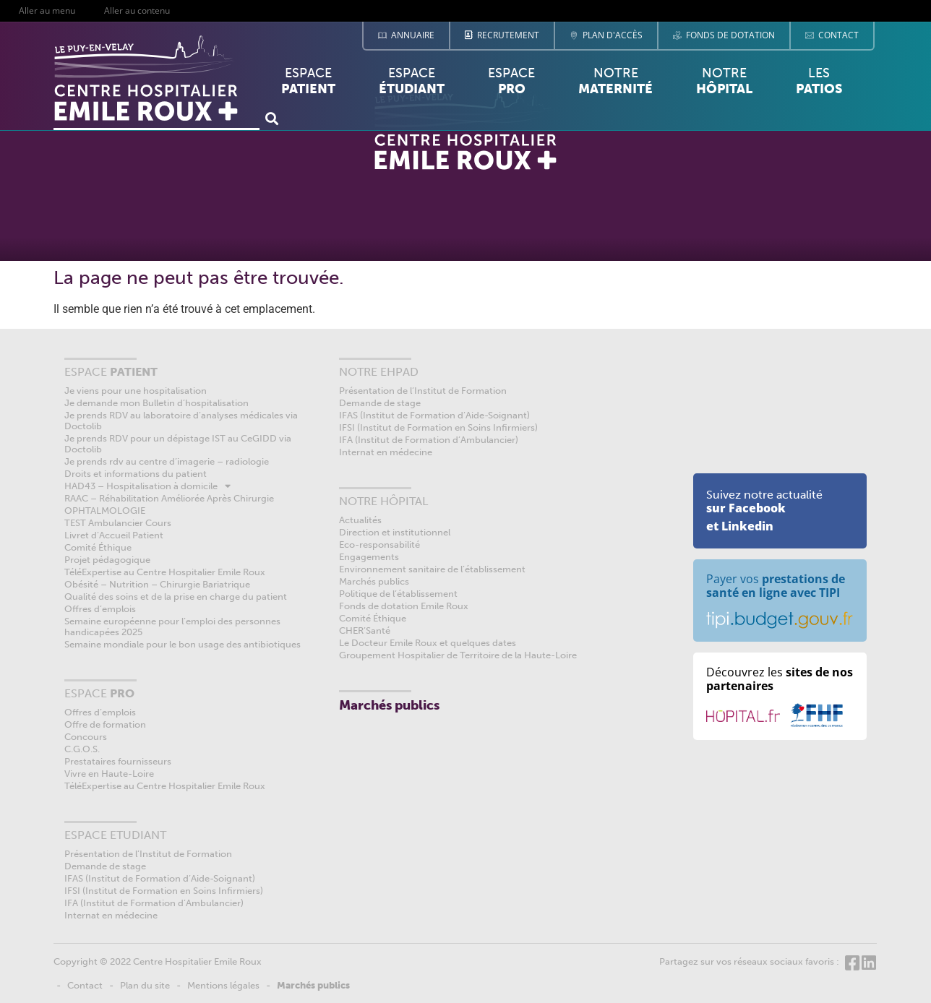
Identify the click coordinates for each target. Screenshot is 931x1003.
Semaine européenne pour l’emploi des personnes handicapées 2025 (172, 626)
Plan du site (145, 985)
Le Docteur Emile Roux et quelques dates (427, 642)
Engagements (369, 556)
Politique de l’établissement (398, 593)
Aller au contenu (137, 10)
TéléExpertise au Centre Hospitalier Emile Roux (164, 572)
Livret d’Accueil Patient (113, 535)
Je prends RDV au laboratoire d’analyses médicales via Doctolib (181, 420)
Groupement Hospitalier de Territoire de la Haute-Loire (458, 655)
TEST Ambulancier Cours (117, 522)
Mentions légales (223, 985)
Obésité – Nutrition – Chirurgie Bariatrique (157, 584)
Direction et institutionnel (394, 532)
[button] (271, 118)
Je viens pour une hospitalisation (135, 390)
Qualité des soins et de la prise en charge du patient (175, 596)
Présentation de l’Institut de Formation (148, 853)
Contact (85, 985)
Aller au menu (47, 10)
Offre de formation (105, 724)
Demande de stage (105, 866)
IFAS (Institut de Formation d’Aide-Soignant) (159, 878)
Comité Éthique (98, 547)
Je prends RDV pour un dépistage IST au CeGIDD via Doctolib (177, 444)
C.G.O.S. (82, 749)
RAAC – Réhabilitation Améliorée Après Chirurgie (169, 498)
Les (819, 84)
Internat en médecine (111, 915)
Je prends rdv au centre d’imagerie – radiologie (166, 461)
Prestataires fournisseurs (117, 761)
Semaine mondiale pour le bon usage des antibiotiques (182, 644)
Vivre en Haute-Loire (109, 773)
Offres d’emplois (100, 608)
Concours (85, 736)
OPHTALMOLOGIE (104, 510)
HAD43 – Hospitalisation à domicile (147, 486)
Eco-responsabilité (379, 544)
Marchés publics (374, 581)
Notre (615, 81)
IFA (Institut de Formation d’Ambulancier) (154, 902)
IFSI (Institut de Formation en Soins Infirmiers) (163, 890)
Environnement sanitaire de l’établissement (432, 569)
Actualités (360, 520)
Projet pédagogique (107, 559)
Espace (308, 84)
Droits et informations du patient (135, 473)
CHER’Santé (364, 630)
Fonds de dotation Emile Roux (403, 605)
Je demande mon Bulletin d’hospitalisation (156, 402)
